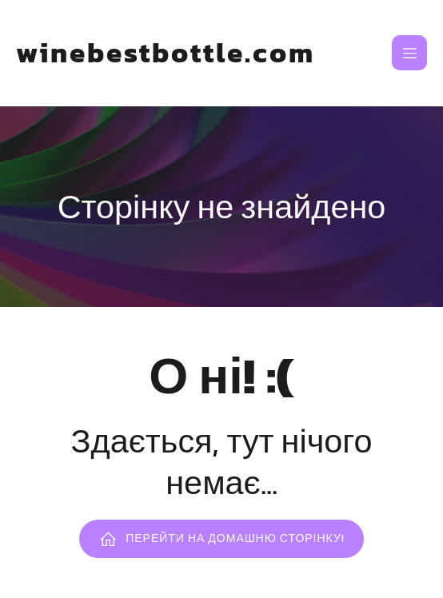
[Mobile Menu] (409, 52)
